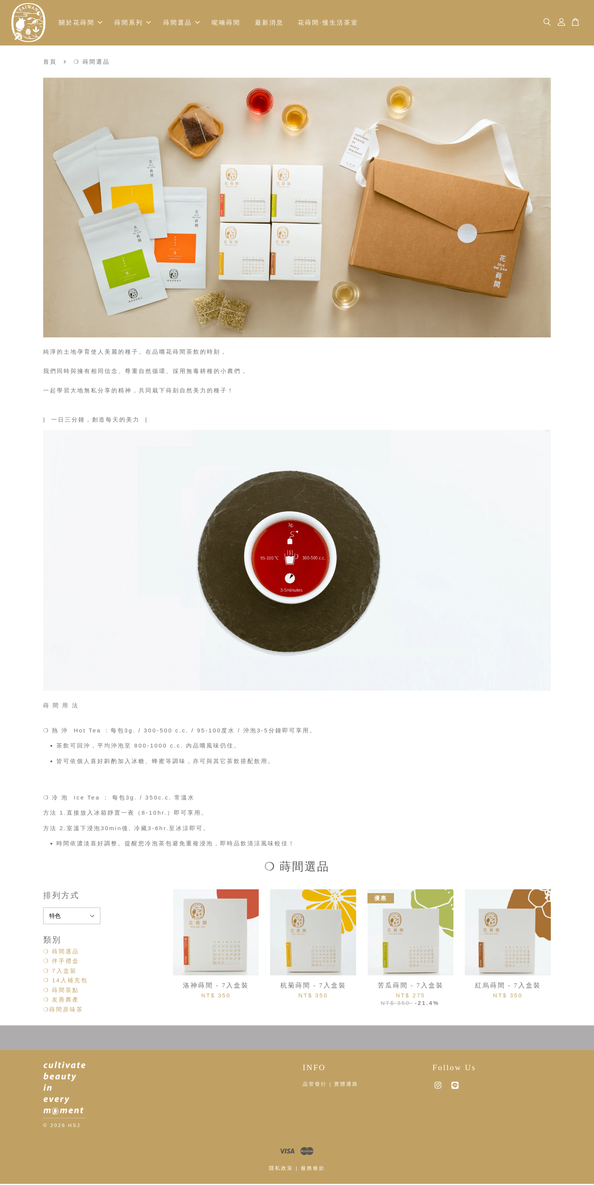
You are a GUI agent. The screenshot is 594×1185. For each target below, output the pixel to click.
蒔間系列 (132, 23)
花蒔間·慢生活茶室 (328, 23)
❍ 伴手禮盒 (61, 962)
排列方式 (61, 896)
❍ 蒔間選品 (61, 952)
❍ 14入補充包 (65, 981)
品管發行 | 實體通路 (330, 1085)
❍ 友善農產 (61, 1000)
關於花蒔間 (80, 23)
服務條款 (313, 1169)
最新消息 (269, 23)
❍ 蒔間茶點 (61, 991)
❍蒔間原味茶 (63, 1010)
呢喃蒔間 (226, 23)
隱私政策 (281, 1169)
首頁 (50, 63)
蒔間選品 (181, 23)
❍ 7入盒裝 (60, 972)
